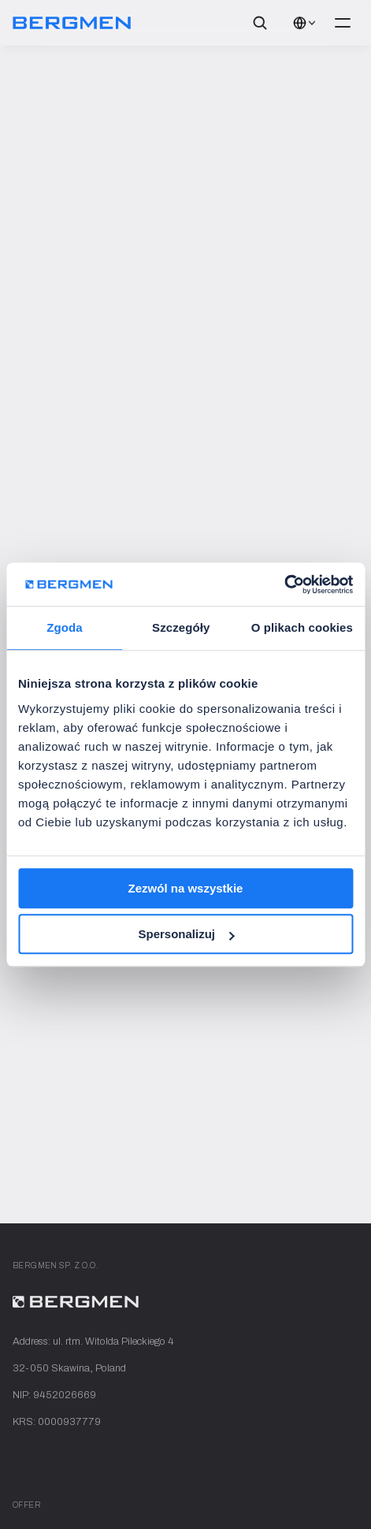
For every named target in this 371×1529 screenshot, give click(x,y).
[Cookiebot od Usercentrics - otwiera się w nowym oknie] (284, 584)
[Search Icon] (260, 23)
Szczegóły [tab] (181, 627)
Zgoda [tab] (64, 627)
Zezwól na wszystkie (185, 888)
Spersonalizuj (186, 934)
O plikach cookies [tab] (302, 627)
